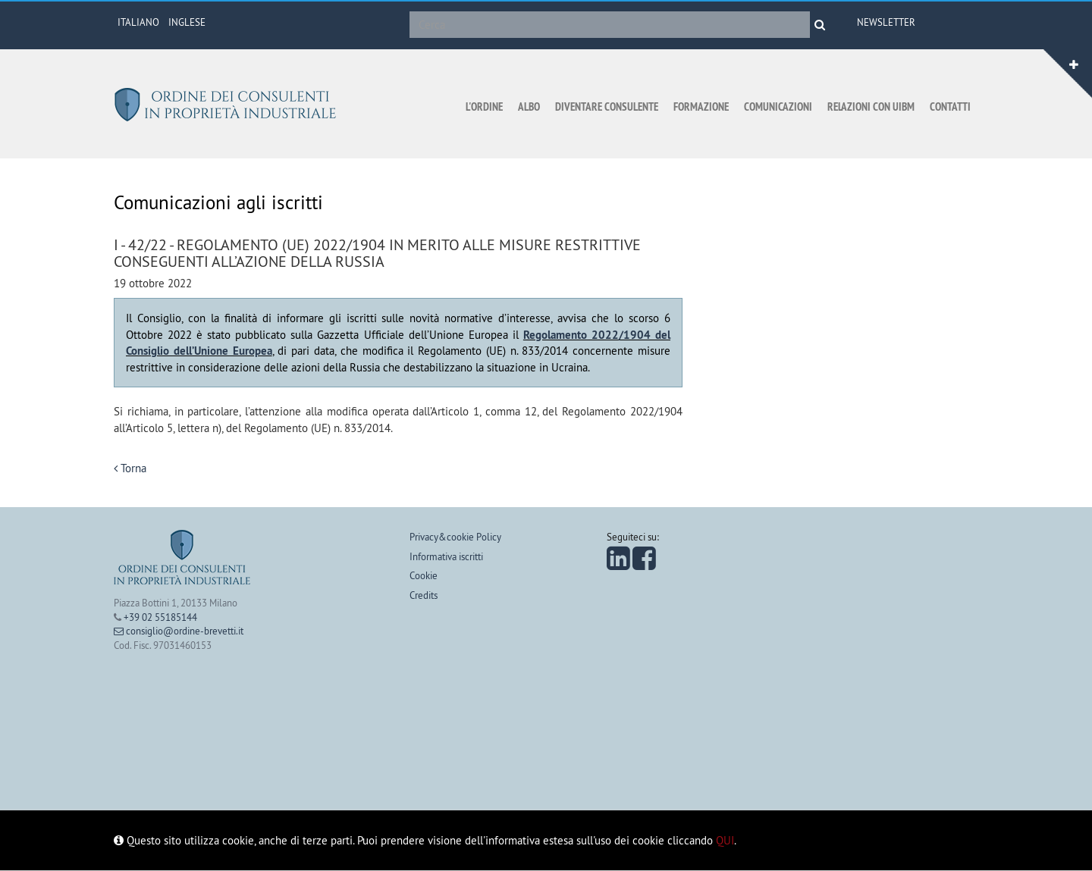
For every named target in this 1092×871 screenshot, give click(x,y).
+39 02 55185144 (160, 617)
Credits (424, 595)
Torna (130, 468)
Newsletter (886, 22)
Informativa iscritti (446, 556)
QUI (725, 840)
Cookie (424, 575)
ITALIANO (138, 22)
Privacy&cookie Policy (455, 537)
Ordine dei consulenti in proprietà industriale (227, 104)
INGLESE (187, 22)
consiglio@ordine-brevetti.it (178, 631)
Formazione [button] (701, 106)
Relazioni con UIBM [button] (871, 106)
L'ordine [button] (484, 106)
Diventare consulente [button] (606, 106)
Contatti (950, 106)
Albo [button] (529, 106)
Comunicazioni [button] (778, 106)
